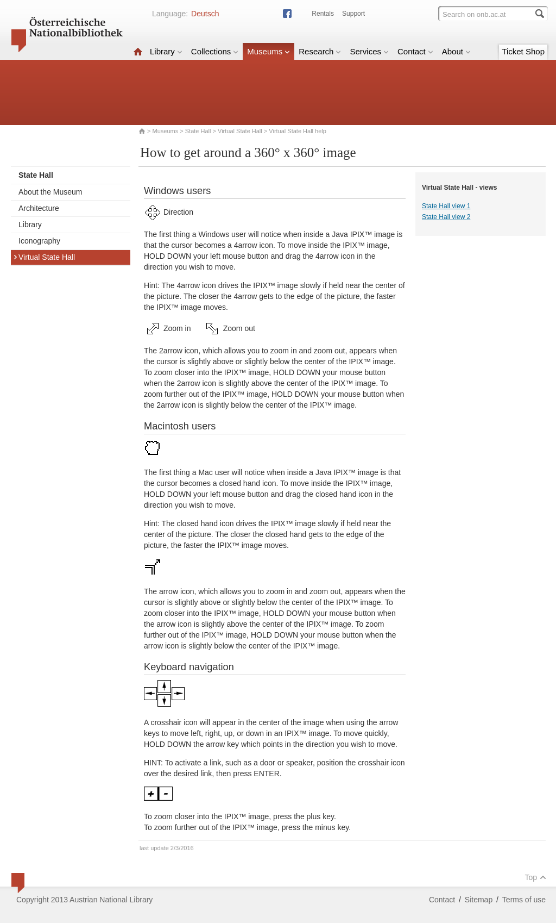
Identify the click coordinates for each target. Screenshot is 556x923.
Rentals (323, 13)
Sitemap (478, 899)
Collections (214, 51)
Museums (268, 51)
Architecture (38, 208)
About (456, 51)
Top (535, 877)
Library (166, 51)
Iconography (39, 240)
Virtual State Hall (240, 131)
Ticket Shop (523, 51)
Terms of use (524, 899)
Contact (415, 51)
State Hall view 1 (446, 206)
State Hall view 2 (446, 217)
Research (320, 51)
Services (369, 51)
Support (353, 13)
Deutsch (205, 13)
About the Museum (50, 192)
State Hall (198, 131)
